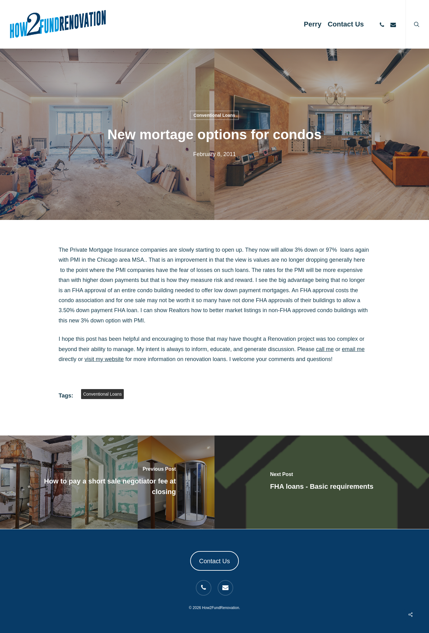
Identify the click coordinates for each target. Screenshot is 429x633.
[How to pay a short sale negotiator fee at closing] (107, 482)
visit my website (104, 359)
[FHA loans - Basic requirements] (321, 482)
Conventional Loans (214, 115)
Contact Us (214, 561)
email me (353, 349)
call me (325, 349)
